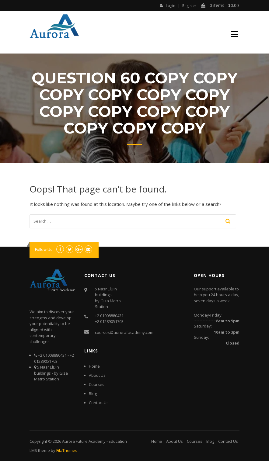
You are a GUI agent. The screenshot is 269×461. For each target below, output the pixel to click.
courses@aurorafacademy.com (124, 332)
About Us (97, 375)
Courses (96, 384)
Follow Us (43, 249)
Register (189, 6)
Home (94, 366)
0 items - (220, 5)
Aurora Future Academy (84, 441)
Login (167, 5)
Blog (93, 393)
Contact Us (99, 402)
